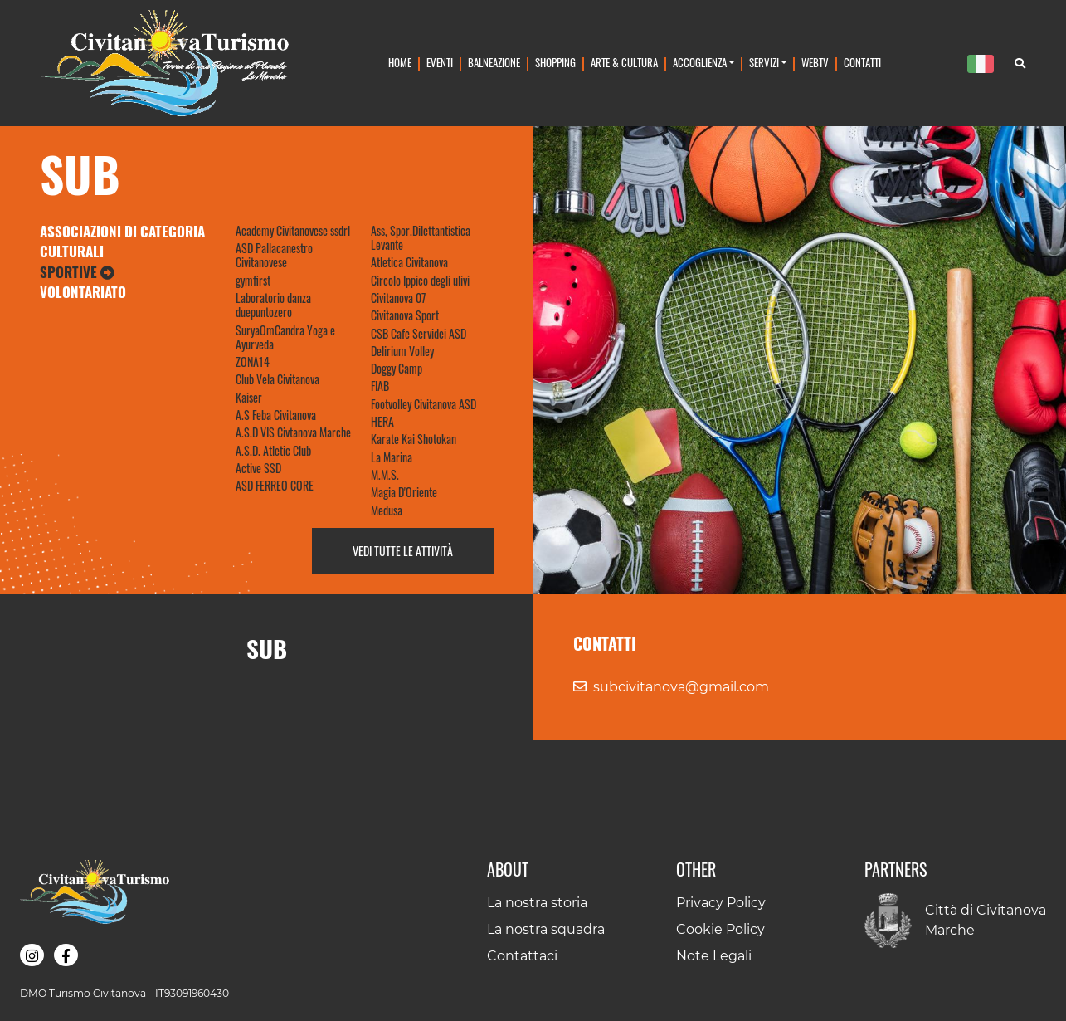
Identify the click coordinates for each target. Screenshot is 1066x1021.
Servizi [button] (764, 63)
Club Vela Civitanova (277, 379)
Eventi (439, 63)
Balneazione (494, 63)
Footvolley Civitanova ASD (423, 404)
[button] (32, 955)
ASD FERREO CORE (275, 485)
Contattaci (522, 956)
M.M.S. (385, 474)
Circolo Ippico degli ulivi (420, 280)
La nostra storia (537, 903)
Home (399, 63)
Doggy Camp (396, 368)
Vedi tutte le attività (403, 550)
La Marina (391, 457)
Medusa (386, 510)
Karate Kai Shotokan (413, 438)
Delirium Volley (402, 350)
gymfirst (253, 280)
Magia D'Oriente (404, 492)
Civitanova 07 (398, 297)
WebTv (815, 63)
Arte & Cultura (624, 63)
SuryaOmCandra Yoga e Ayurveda (285, 337)
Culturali (72, 251)
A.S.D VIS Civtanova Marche (293, 432)
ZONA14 (253, 361)
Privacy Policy (721, 903)
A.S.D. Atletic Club (273, 450)
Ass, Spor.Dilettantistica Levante (420, 237)
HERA (382, 421)
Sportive (77, 271)
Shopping (555, 63)
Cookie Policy (720, 929)
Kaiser (249, 397)
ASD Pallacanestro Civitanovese (274, 255)
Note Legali (714, 956)
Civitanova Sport (405, 315)
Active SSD (258, 467)
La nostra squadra (546, 929)
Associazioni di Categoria (122, 231)
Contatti (862, 63)
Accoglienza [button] (700, 63)
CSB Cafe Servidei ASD (418, 333)
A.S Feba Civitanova (276, 414)
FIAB (380, 385)
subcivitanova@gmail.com (681, 687)
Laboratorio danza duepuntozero (273, 304)
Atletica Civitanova (409, 262)
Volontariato (83, 291)
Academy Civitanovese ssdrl (293, 230)
